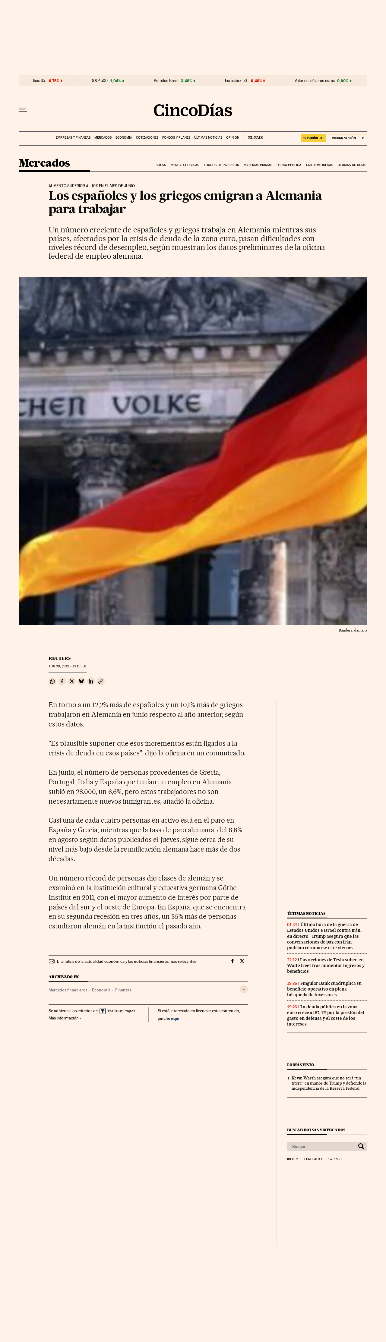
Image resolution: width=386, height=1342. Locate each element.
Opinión (232, 138)
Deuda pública (289, 165)
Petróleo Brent (166, 81)
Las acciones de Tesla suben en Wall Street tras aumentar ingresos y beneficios (326, 965)
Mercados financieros (68, 990)
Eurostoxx (313, 1159)
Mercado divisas (185, 165)
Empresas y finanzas (73, 138)
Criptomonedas (319, 165)
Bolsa (161, 165)
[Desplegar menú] (23, 110)
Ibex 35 (39, 81)
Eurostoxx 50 (236, 81)
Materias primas (258, 165)
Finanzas (123, 990)
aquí (175, 1018)
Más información (65, 1018)
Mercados (103, 138)
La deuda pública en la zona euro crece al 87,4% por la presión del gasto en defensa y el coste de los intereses (325, 1015)
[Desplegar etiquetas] (244, 989)
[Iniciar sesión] (348, 138)
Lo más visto (300, 1065)
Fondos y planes (176, 138)
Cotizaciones (147, 138)
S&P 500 (100, 81)
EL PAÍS (253, 136)
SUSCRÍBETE (313, 138)
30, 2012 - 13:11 (67, 666)
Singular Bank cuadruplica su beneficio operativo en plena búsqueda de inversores (324, 989)
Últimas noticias (208, 138)
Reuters (60, 658)
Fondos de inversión (221, 165)
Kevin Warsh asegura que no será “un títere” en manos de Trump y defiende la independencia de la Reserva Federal (329, 1083)
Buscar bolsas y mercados (316, 1130)
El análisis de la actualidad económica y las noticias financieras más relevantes (126, 961)
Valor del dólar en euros (315, 81)
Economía (123, 138)
